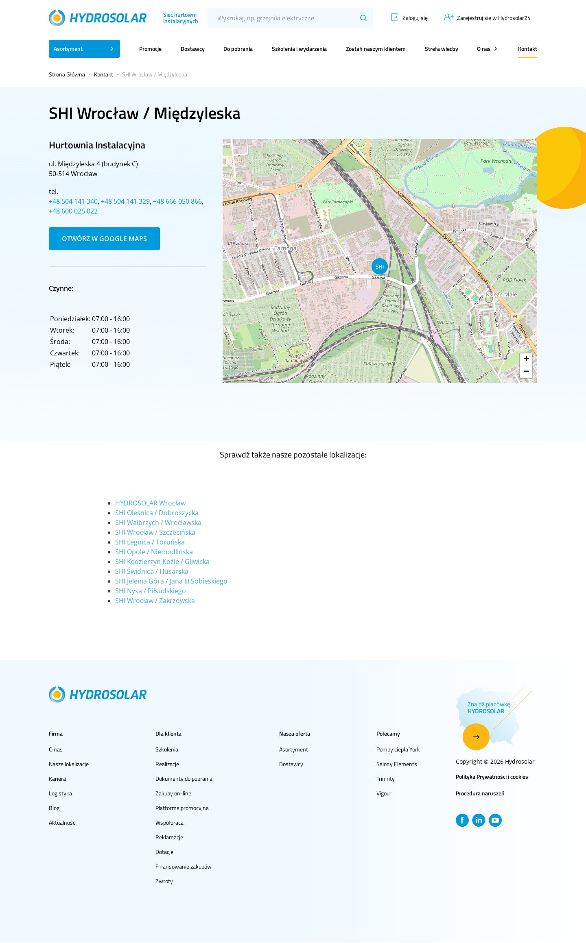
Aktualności (63, 822)
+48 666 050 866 (177, 201)
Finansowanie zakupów (183, 866)
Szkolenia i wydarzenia (299, 48)
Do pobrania (238, 48)
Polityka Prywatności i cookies (492, 776)
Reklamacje (169, 837)
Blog (54, 808)
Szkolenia (166, 749)
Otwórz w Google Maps (104, 238)
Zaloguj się (415, 17)
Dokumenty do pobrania (183, 778)
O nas (56, 749)
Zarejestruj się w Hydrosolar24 (494, 17)
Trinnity (385, 778)
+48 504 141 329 (125, 201)
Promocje (150, 48)
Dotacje (164, 851)
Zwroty (164, 881)
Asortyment (293, 749)
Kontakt (527, 48)
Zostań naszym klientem (376, 48)
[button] (380, 266)
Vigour (383, 793)
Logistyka (60, 793)
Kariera (57, 778)
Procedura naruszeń (480, 793)
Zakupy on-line (173, 793)
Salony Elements (396, 764)
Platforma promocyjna (182, 808)
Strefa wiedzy (441, 48)
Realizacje (167, 764)
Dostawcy (193, 48)
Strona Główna (67, 74)
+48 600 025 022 (73, 211)
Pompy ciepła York (398, 749)
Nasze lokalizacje (69, 764)
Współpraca (169, 822)
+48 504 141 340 (73, 201)
